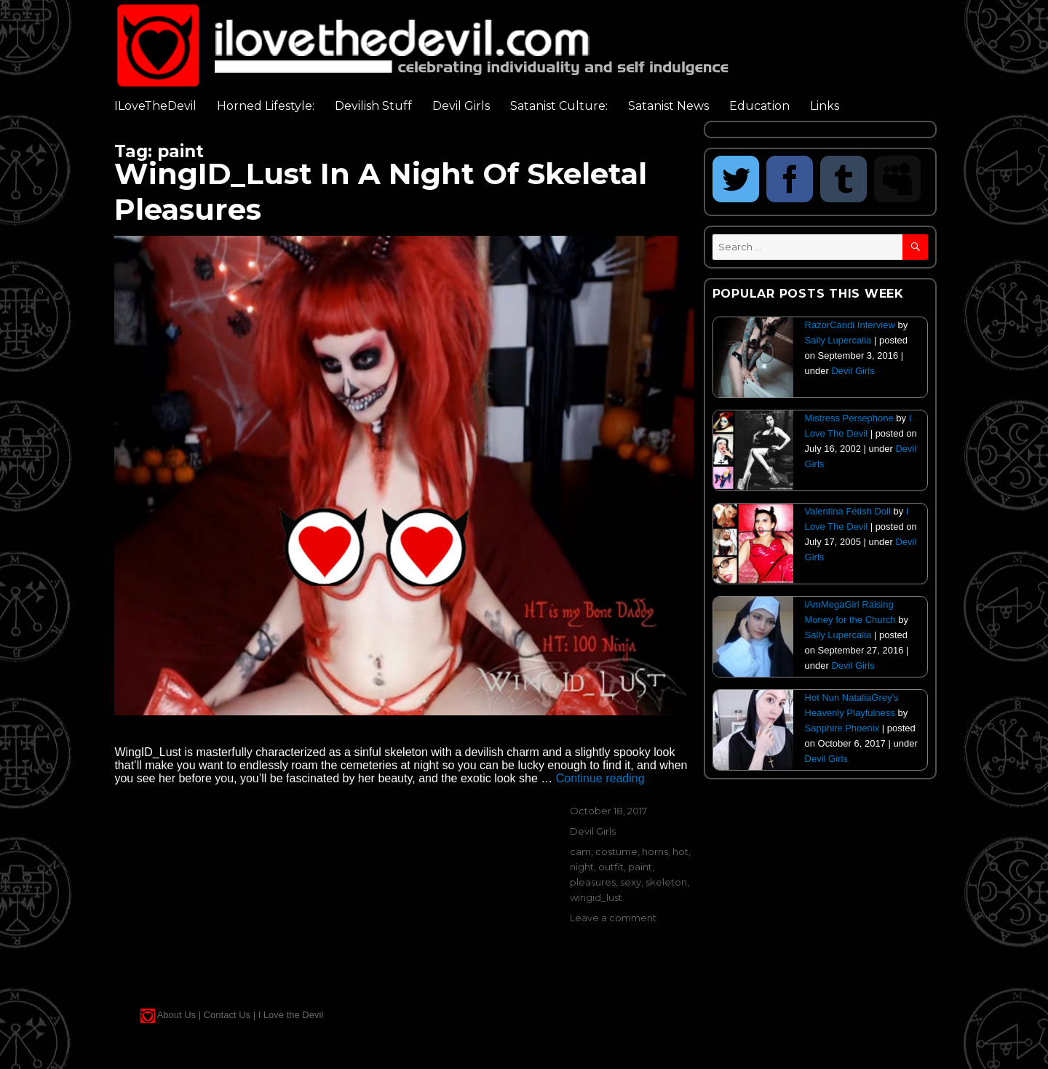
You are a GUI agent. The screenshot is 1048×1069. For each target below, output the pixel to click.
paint (640, 867)
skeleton (666, 882)
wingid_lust (596, 897)
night (582, 867)
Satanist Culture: (559, 106)
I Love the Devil (291, 1014)
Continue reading (600, 778)
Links (824, 106)
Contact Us (227, 1014)
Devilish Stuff (373, 106)
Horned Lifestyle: (265, 106)
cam (580, 851)
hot (680, 851)
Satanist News (668, 106)
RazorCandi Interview (850, 324)
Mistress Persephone (849, 418)
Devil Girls (461, 106)
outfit (611, 867)
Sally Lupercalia (838, 340)
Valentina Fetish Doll (848, 511)
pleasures (593, 882)
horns (655, 851)
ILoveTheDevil (155, 106)
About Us (176, 1014)
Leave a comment (613, 917)
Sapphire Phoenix (842, 728)
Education (759, 106)
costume (616, 851)
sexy (630, 882)
